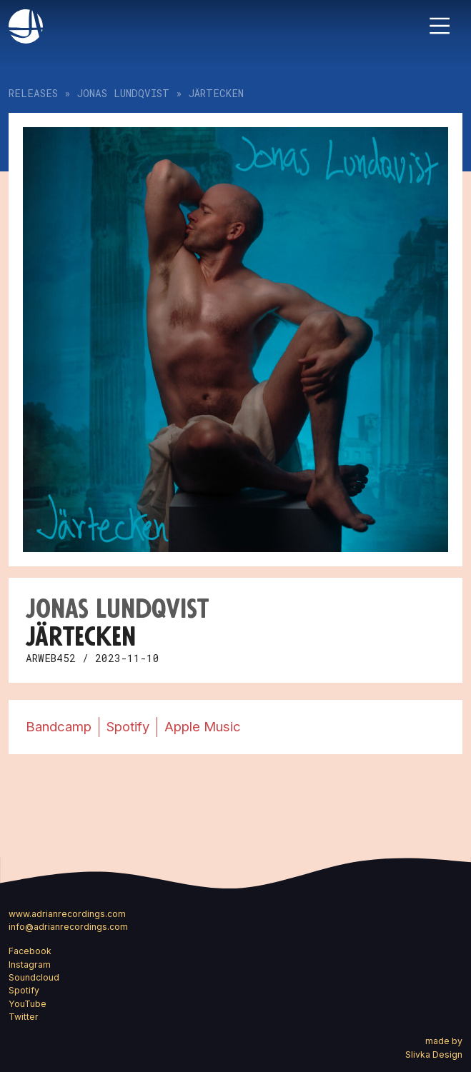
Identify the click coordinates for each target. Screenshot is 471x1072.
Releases (33, 93)
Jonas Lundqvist (123, 93)
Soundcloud (34, 977)
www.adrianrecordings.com (67, 913)
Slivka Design (433, 1054)
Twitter (24, 1016)
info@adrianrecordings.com (68, 926)
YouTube (27, 1003)
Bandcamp (58, 726)
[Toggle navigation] (439, 26)
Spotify (127, 726)
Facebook (30, 951)
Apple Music (202, 726)
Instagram (30, 964)
